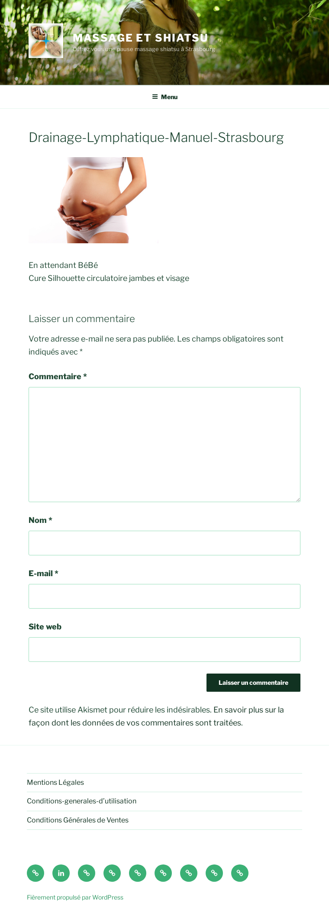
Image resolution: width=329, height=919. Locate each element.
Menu (164, 96)
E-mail (43, 573)
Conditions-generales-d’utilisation (81, 801)
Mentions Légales (55, 782)
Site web (45, 626)
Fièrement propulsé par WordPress (75, 897)
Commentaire (58, 376)
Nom (40, 520)
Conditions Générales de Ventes (78, 820)
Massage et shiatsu (140, 38)
